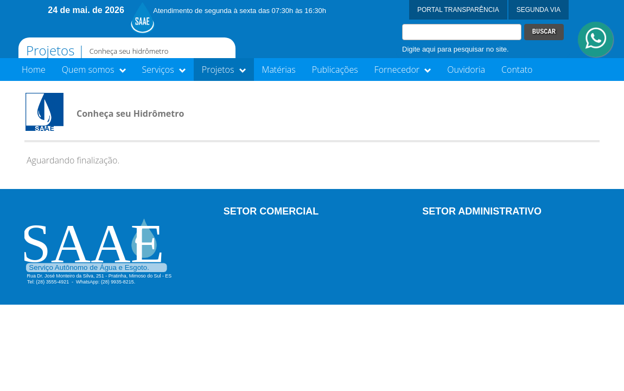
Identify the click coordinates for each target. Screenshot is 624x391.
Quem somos (94, 69)
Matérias (279, 69)
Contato (516, 69)
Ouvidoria (466, 69)
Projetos (224, 69)
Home (34, 69)
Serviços (164, 69)
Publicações (335, 69)
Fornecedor (402, 69)
